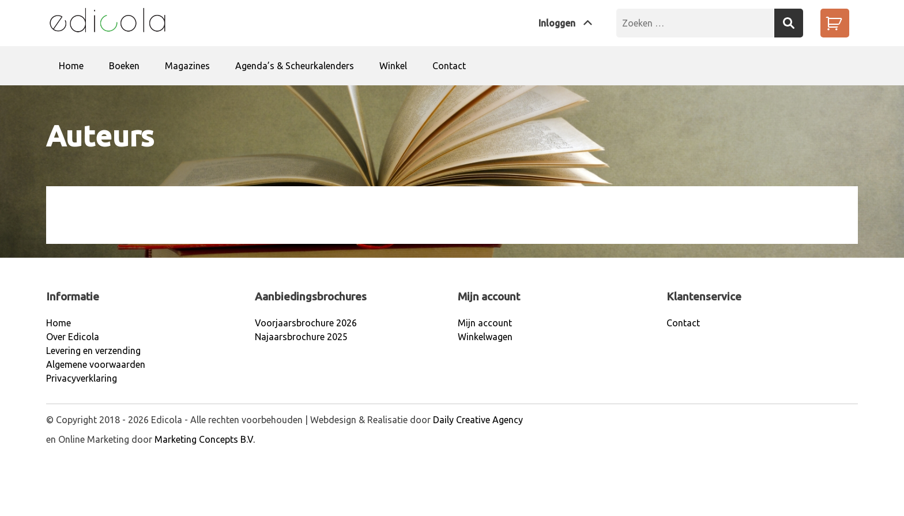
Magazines (187, 66)
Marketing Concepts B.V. (205, 439)
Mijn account (485, 323)
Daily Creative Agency (478, 420)
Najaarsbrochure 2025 (301, 337)
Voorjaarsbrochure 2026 (306, 323)
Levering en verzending (93, 350)
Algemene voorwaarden (95, 364)
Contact (449, 66)
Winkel (393, 66)
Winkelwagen (485, 337)
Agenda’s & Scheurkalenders (294, 66)
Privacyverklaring (81, 378)
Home (71, 66)
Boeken (124, 66)
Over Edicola (72, 337)
